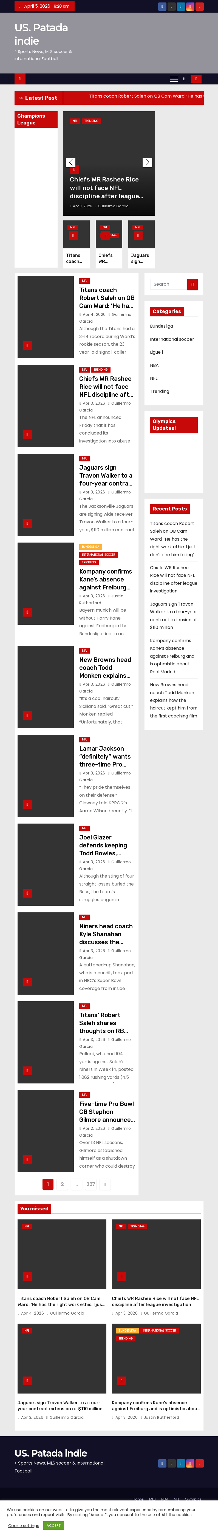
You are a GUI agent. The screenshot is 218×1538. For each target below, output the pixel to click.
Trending (91, 121)
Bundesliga (90, 547)
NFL (75, 121)
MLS (152, 1496)
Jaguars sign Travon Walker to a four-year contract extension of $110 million (107, 483)
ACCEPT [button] (54, 1525)
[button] (185, 79)
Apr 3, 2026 (83, 205)
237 (90, 1184)
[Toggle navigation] (173, 79)
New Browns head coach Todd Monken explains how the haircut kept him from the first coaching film (173, 700)
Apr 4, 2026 (95, 314)
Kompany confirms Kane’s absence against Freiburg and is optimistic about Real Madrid (105, 587)
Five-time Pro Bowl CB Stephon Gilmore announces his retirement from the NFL (106, 1120)
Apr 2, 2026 (94, 1128)
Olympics (193, 1496)
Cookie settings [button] (23, 1525)
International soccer (98, 555)
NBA (154, 365)
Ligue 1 (156, 352)
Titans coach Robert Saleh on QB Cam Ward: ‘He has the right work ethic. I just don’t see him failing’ (173, 539)
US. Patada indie (51, 1450)
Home (138, 1496)
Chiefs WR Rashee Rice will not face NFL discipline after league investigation (107, 395)
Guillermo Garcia (112, 205)
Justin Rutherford (159, 1414)
